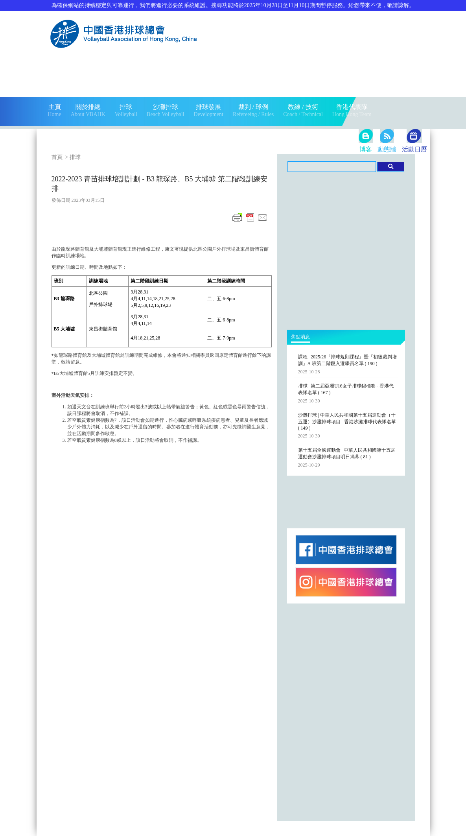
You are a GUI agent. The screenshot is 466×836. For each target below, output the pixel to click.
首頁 (57, 157)
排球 (75, 157)
